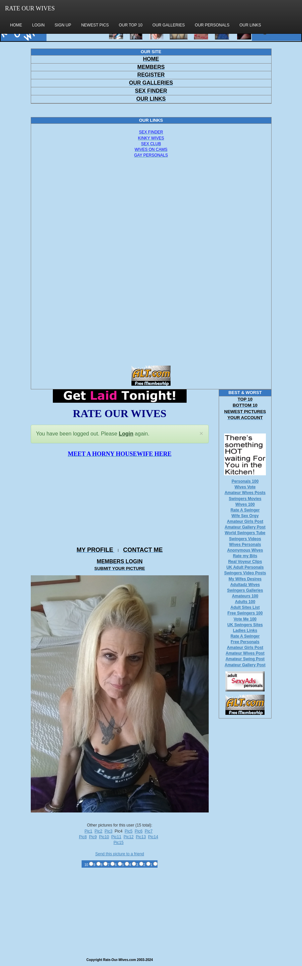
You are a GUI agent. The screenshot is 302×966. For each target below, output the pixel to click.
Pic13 (141, 837)
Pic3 (108, 831)
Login (126, 434)
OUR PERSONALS (212, 25)
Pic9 (93, 837)
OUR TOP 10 (130, 25)
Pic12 (128, 837)
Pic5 (128, 831)
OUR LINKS (250, 25)
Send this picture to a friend (119, 854)
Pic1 (88, 831)
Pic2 (98, 831)
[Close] (201, 433)
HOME (16, 25)
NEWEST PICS (95, 25)
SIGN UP (63, 25)
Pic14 (153, 837)
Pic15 (118, 842)
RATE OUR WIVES (30, 8)
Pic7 (149, 831)
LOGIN (38, 25)
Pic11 (116, 837)
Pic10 (104, 837)
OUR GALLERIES (169, 25)
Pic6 (138, 831)
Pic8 (83, 837)
